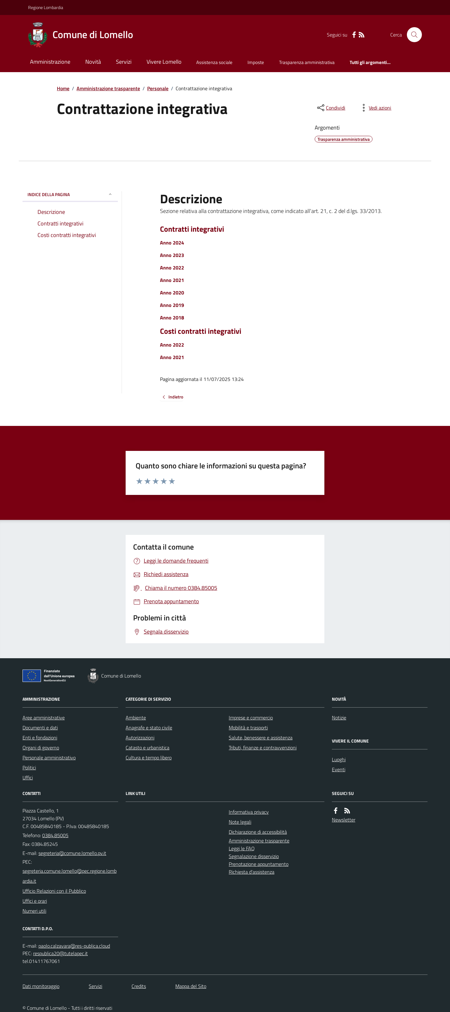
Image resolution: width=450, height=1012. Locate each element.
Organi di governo (40, 747)
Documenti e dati (40, 727)
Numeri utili (34, 911)
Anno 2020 (172, 292)
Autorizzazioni (140, 737)
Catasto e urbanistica (147, 747)
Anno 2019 (172, 305)
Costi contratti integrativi (200, 331)
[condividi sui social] (331, 108)
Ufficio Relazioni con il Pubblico (54, 891)
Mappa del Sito (190, 986)
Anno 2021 (172, 280)
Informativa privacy (249, 812)
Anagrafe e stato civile (149, 727)
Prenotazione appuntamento (258, 864)
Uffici (27, 777)
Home (63, 88)
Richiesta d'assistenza (251, 872)
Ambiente (136, 717)
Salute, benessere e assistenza (260, 737)
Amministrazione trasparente (108, 88)
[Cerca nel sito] (412, 34)
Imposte (256, 62)
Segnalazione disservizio (254, 856)
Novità (93, 61)
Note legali (240, 822)
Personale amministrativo (49, 757)
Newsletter (343, 819)
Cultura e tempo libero (149, 757)
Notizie (339, 717)
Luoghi (339, 759)
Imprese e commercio (251, 717)
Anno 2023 (172, 255)
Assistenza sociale (214, 62)
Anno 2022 (172, 267)
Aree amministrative (43, 717)
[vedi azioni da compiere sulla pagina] (375, 108)
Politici (29, 767)
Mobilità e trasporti (248, 727)
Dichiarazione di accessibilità (258, 832)
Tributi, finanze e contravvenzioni (263, 747)
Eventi (338, 769)
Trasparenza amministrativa (307, 62)
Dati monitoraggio (40, 986)
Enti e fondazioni (39, 737)
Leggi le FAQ (242, 848)
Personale (157, 88)
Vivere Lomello (164, 61)
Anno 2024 (172, 242)
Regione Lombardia (45, 7)
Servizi (124, 61)
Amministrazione (50, 61)
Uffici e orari (34, 901)
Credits (139, 986)
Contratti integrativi (192, 229)
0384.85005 (55, 835)
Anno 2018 (172, 317)
